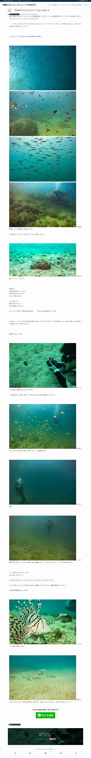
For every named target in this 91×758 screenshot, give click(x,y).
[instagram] (81, 1)
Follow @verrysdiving (41, 739)
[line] (83, 1)
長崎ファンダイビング (14, 14)
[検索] (87, 1)
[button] (15, 753)
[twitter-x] (78, 1)
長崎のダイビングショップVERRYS (19, 5)
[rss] (85, 1)
